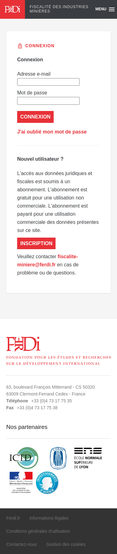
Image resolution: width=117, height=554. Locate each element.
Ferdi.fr (13, 518)
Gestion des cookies (65, 544)
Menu (105, 9)
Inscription (36, 243)
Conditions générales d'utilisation (38, 531)
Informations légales (48, 518)
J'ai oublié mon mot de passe (52, 131)
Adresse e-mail (48, 78)
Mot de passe (48, 97)
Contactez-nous (21, 544)
